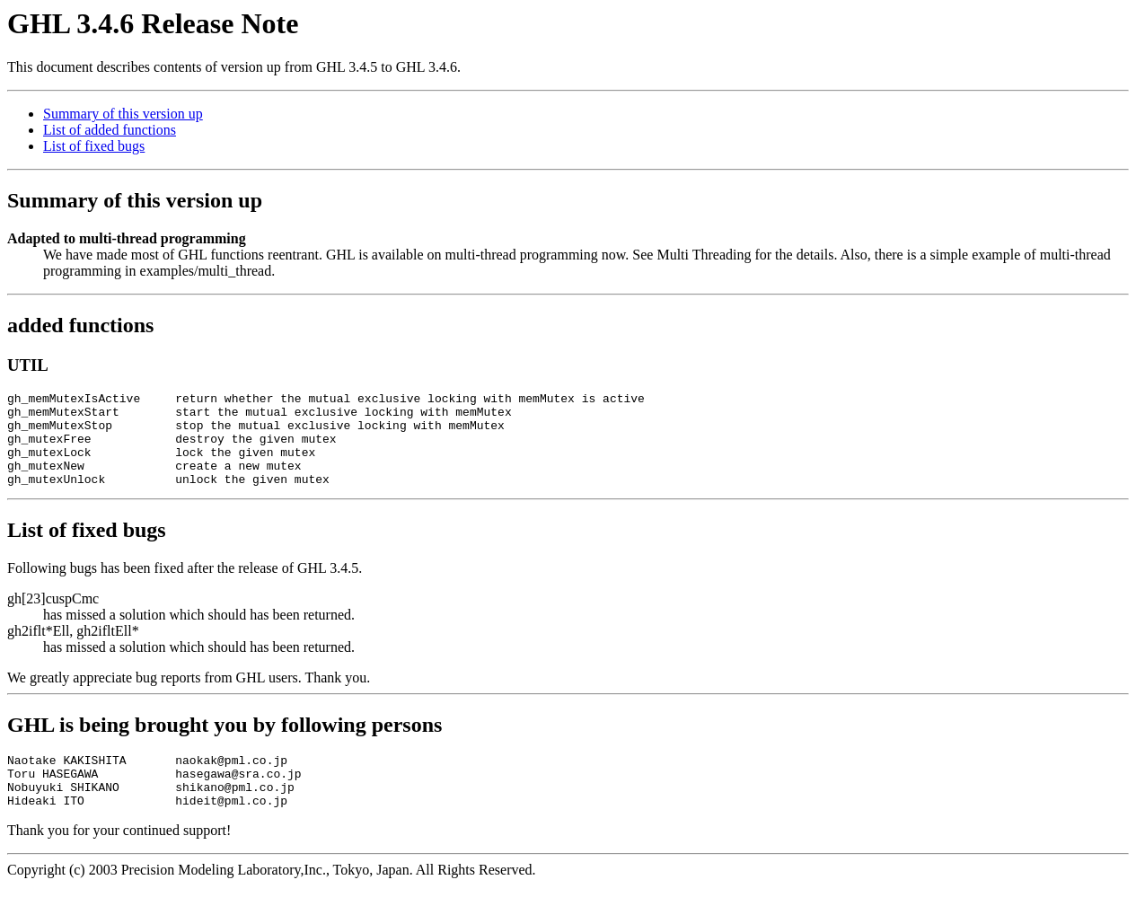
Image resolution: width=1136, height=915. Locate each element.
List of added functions (109, 129)
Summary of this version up (123, 113)
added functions (80, 325)
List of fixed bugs (94, 146)
